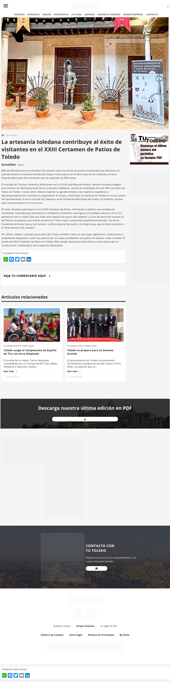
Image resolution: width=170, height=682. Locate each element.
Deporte (17, 346)
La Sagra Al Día (108, 626)
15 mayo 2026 (75, 376)
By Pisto (124, 634)
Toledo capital (28, 346)
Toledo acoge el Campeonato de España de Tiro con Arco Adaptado (30, 351)
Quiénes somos (62, 626)
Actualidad (8, 164)
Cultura (20, 164)
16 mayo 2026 (12, 376)
